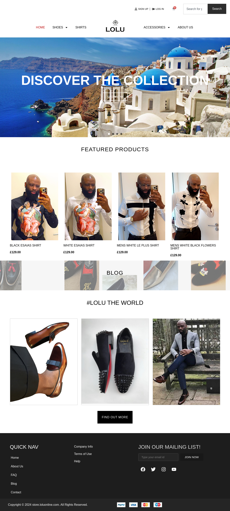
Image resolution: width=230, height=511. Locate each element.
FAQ (14, 475)
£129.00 (15, 252)
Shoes (60, 27)
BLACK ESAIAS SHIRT (25, 245)
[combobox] (195, 9)
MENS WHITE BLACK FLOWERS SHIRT (193, 247)
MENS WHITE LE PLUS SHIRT (138, 245)
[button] (109, 134)
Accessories (157, 27)
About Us (185, 27)
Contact (16, 492)
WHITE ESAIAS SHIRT (79, 245)
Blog (14, 483)
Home (40, 27)
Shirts (80, 27)
